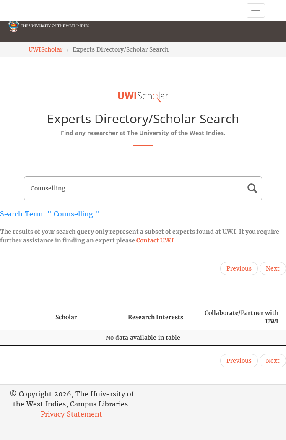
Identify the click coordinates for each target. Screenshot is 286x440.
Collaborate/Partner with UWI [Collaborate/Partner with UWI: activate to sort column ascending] (241, 317)
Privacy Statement (71, 414)
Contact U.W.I (155, 240)
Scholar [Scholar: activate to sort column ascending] (66, 317)
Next (273, 268)
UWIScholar (45, 49)
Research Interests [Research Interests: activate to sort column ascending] (155, 317)
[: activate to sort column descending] (24, 317)
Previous (239, 268)
